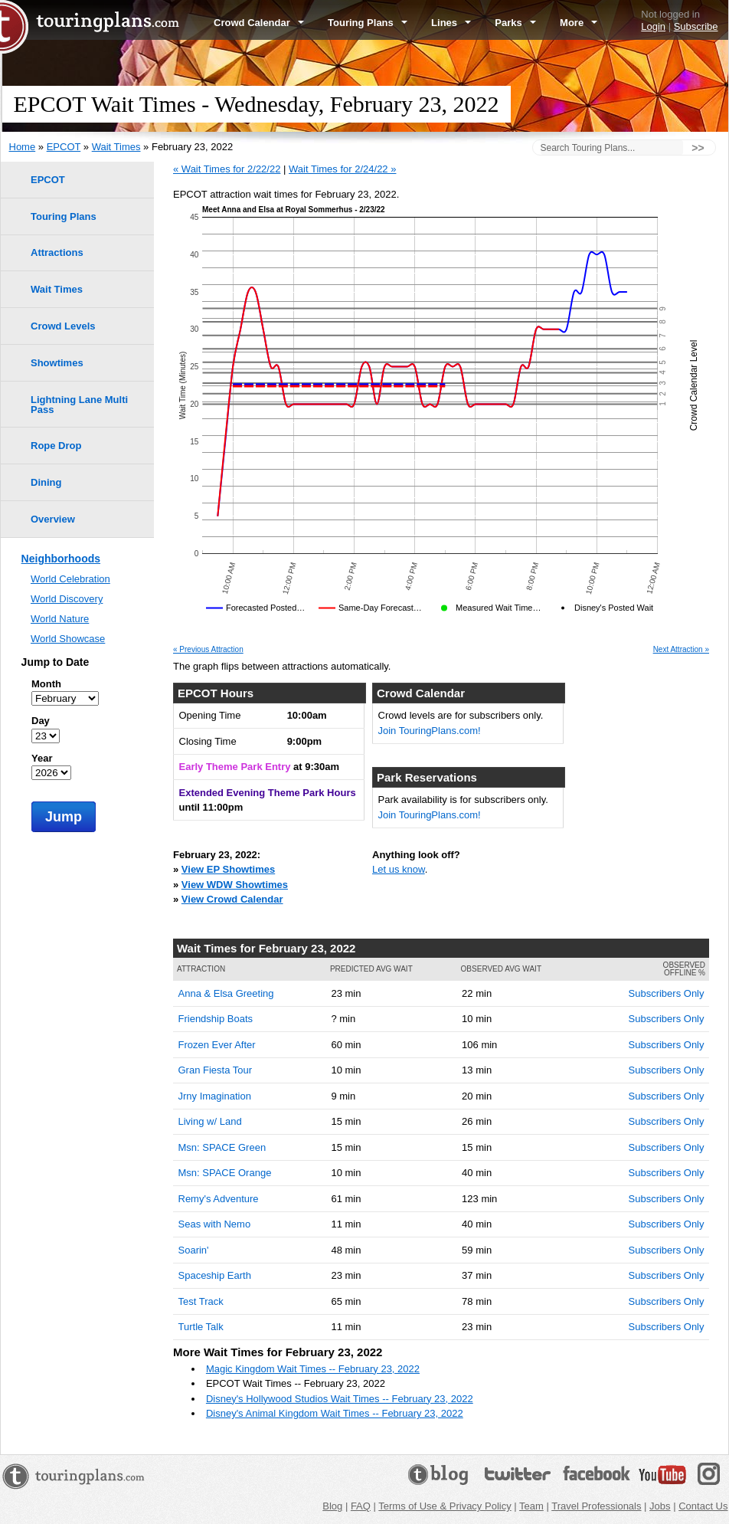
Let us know (398, 869)
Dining (46, 482)
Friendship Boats (215, 1018)
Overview (53, 519)
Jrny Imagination (214, 1096)
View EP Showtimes (228, 869)
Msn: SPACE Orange (225, 1172)
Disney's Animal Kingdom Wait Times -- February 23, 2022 (334, 1413)
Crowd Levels (63, 326)
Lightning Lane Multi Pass (79, 404)
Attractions (57, 252)
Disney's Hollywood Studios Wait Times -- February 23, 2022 (339, 1398)
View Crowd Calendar (232, 899)
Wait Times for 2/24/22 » (342, 169)
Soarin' (193, 1250)
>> (697, 148)
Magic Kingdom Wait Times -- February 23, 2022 (313, 1369)
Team (531, 1506)
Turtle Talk (201, 1326)
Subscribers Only (666, 993)
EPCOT (64, 146)
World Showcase (68, 638)
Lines (451, 22)
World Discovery (67, 599)
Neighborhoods (60, 558)
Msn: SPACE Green (222, 1147)
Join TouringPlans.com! (429, 730)
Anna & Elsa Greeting (226, 993)
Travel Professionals (596, 1506)
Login (653, 26)
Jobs (659, 1506)
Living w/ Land (210, 1121)
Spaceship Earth (214, 1275)
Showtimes (57, 363)
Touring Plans (367, 22)
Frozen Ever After (217, 1044)
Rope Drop (56, 445)
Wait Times (116, 146)
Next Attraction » (681, 650)
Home (22, 146)
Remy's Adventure (218, 1198)
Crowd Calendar (259, 22)
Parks (515, 22)
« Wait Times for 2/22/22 (226, 169)
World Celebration (70, 579)
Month (46, 684)
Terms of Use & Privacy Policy (444, 1506)
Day (40, 720)
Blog (332, 1506)
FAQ (361, 1506)
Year (41, 758)
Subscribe (696, 26)
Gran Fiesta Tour (215, 1070)
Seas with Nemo (214, 1224)
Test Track (201, 1301)
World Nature (60, 618)
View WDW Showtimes (234, 884)
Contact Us (702, 1506)
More (578, 22)
